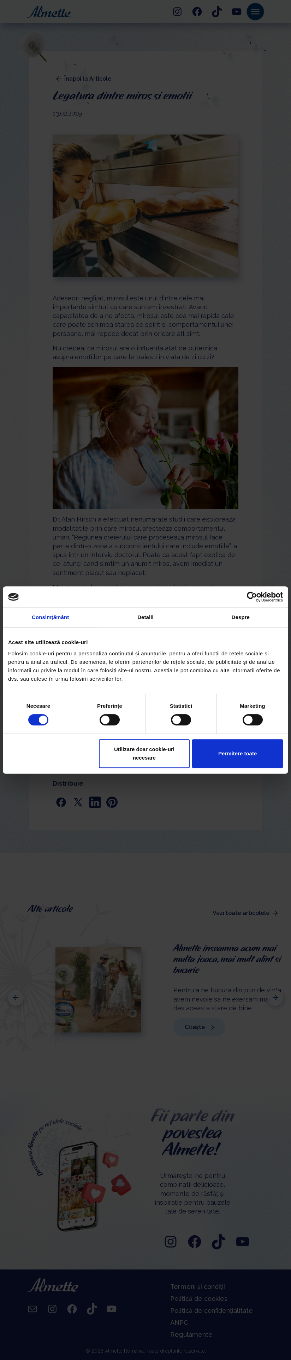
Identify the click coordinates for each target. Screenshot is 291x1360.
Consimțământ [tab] (50, 617)
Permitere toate (237, 753)
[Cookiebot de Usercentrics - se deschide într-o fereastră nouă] (252, 597)
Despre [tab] (241, 617)
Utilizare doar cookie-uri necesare (144, 753)
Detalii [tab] (145, 617)
